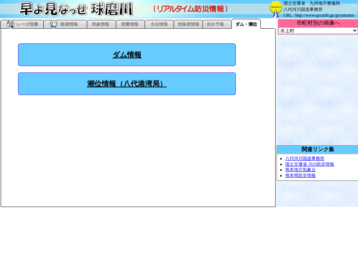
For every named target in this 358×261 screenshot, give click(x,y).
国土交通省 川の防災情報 (309, 164)
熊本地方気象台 (300, 169)
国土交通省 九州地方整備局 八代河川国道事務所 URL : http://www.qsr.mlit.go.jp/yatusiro (319, 9)
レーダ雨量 (27, 24)
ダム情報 (126, 55)
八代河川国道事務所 (304, 158)
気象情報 (100, 24)
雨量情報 (129, 24)
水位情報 (159, 24)
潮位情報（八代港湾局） (127, 84)
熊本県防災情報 (300, 175)
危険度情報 (188, 24)
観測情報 (69, 24)
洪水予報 (215, 24)
